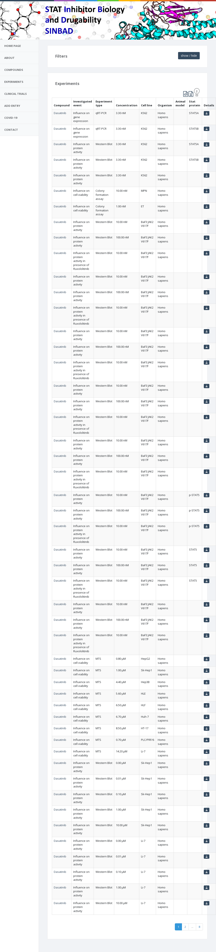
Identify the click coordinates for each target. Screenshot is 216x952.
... (192, 927)
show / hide (189, 55)
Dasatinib (60, 113)
